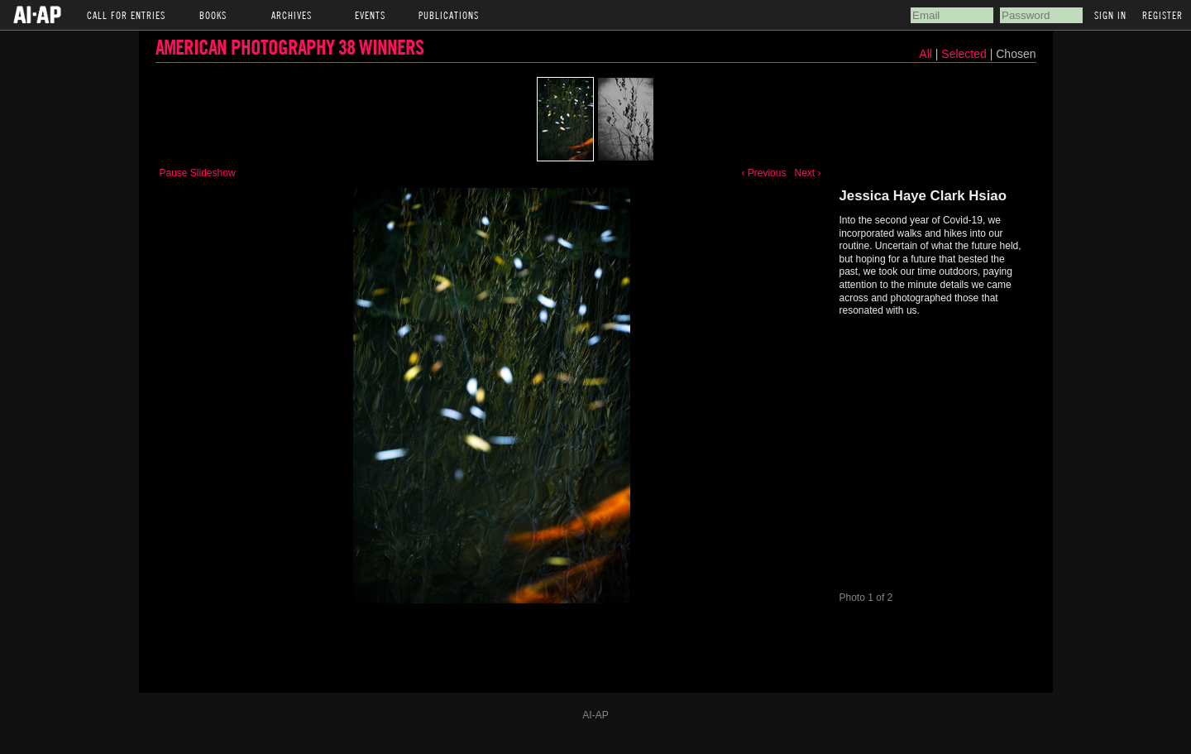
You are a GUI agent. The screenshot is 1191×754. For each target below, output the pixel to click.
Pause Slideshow (198, 173)
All (925, 53)
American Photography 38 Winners (289, 47)
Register (1162, 15)
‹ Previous (763, 173)
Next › (807, 173)
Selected (965, 53)
